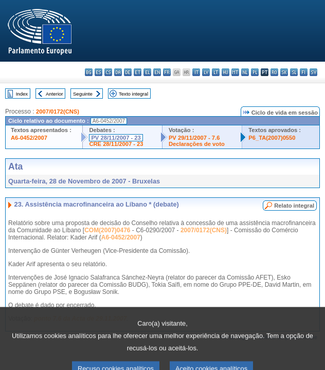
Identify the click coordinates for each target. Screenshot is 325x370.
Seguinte (83, 94)
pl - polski (255, 72)
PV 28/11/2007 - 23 (115, 138)
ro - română (274, 72)
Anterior (54, 94)
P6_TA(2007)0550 (271, 138)
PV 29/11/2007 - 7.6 (194, 138)
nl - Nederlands (245, 72)
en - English (157, 72)
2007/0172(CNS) (57, 111)
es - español (98, 72)
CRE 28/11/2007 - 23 (116, 144)
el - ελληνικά (147, 72)
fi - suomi (304, 72)
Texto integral (133, 94)
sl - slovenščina (294, 72)
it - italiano (196, 72)
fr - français (167, 72)
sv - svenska (313, 72)
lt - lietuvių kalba (216, 72)
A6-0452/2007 (29, 138)
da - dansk (118, 72)
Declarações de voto (197, 144)
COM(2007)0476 (107, 230)
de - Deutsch (128, 72)
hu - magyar (225, 72)
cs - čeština (108, 72)
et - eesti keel (137, 72)
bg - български (89, 72)
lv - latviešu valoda (206, 72)
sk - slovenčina (284, 72)
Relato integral (294, 205)
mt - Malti (235, 72)
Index (22, 94)
